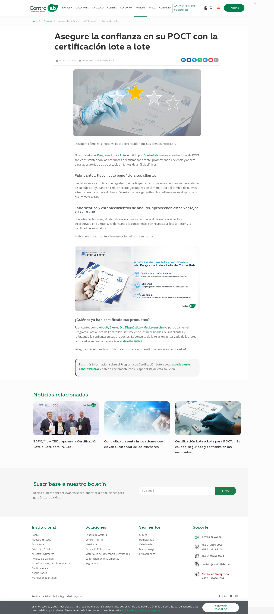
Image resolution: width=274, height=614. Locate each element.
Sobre (35, 535)
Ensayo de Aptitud (96, 535)
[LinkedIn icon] (225, 596)
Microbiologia (147, 549)
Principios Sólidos (42, 549)
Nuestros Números (43, 554)
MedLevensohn (153, 327)
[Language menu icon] (218, 8)
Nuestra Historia (41, 539)
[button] (183, 60)
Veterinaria (145, 544)
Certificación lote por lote (95, 60)
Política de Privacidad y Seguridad (52, 596)
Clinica (143, 535)
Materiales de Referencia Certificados (108, 554)
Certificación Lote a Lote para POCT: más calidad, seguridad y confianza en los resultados (207, 447)
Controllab (151, 155)
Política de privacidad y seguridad (142, 610)
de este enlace (132, 341)
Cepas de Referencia (98, 549)
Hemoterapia (147, 539)
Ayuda (78, 596)
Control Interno (94, 539)
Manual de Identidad (44, 577)
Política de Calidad (43, 558)
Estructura (38, 544)
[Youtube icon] (231, 596)
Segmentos (92, 563)
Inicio (34, 20)
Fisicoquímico (147, 554)
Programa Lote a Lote (111, 155)
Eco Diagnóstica (130, 327)
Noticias (48, 20)
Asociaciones (39, 573)
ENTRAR (234, 8)
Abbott (103, 327)
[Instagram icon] (236, 596)
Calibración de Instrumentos (102, 558)
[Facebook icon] (220, 596)
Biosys (114, 327)
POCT (111, 60)
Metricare (91, 544)
